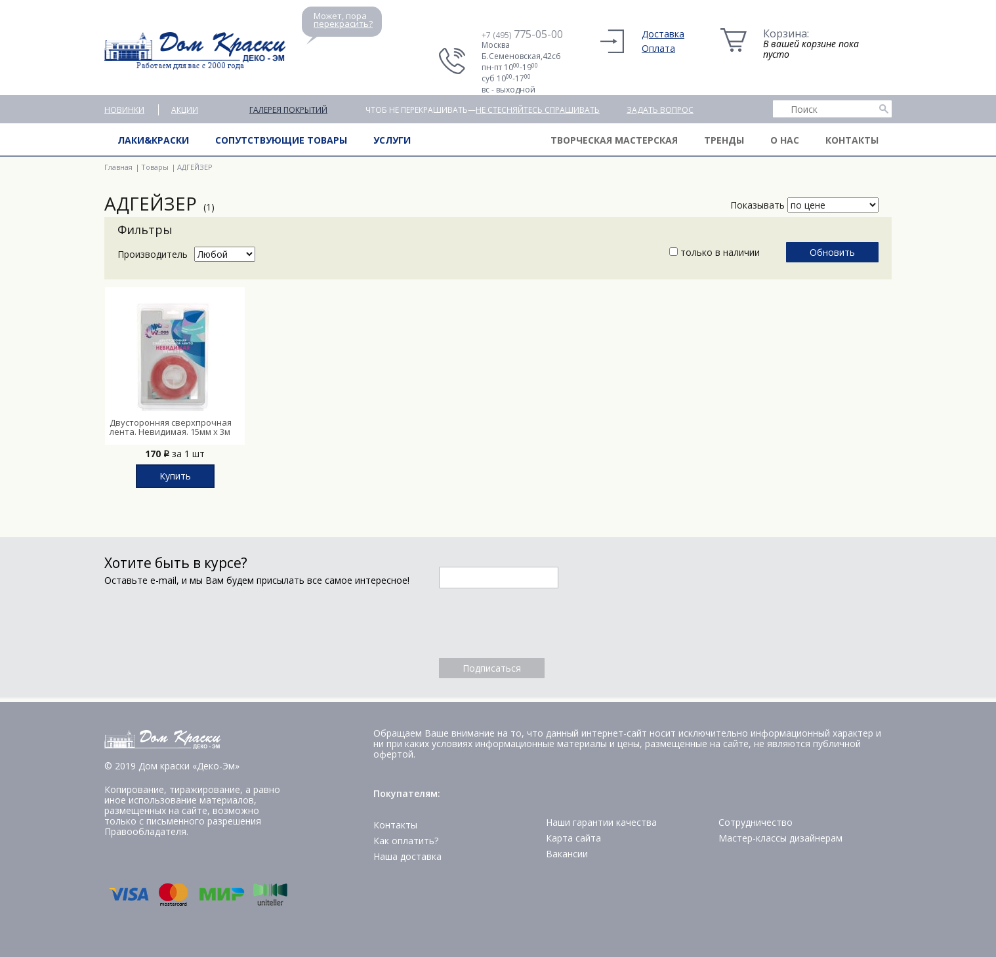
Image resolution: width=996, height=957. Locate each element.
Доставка (663, 34)
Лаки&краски (153, 140)
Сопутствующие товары (281, 140)
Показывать (757, 205)
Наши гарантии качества (601, 822)
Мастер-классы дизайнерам (780, 838)
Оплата (658, 48)
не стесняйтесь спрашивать (538, 109)
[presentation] (538, 623)
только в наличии (714, 252)
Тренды (724, 140)
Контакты (852, 140)
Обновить (832, 252)
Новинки (124, 109)
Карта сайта (573, 838)
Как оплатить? (405, 840)
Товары (155, 167)
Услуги (392, 140)
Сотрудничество (755, 822)
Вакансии (567, 853)
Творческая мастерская (614, 140)
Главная (118, 167)
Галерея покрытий (288, 109)
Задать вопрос (660, 109)
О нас (784, 140)
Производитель (152, 254)
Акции (184, 109)
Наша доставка (407, 856)
